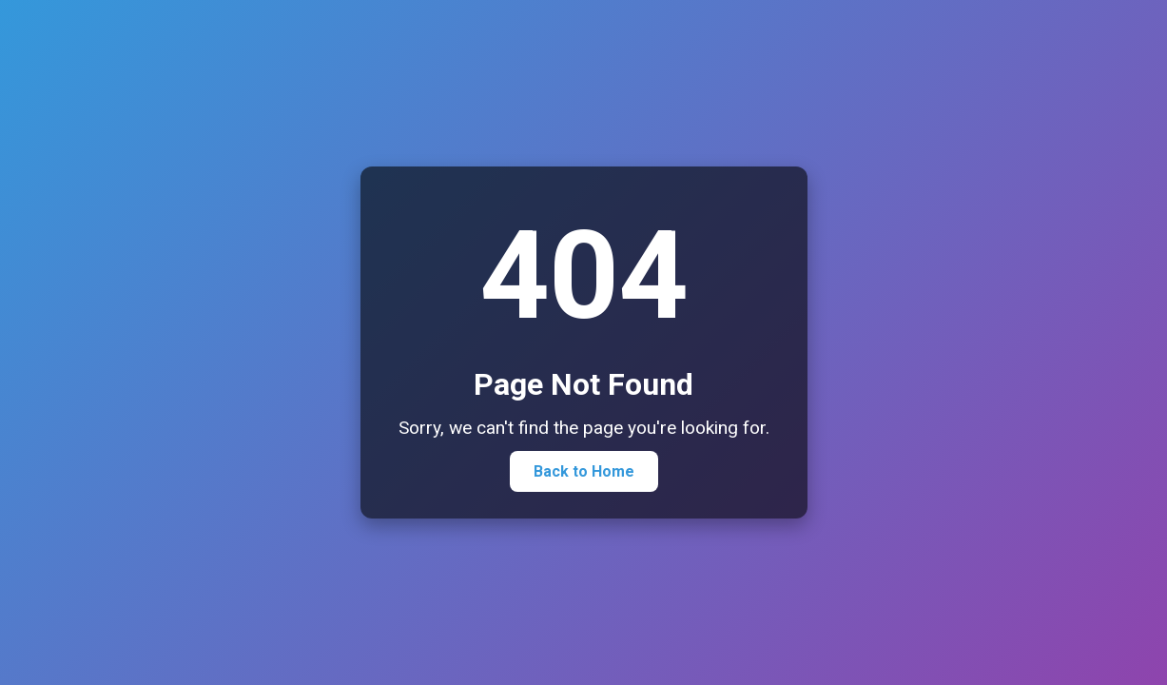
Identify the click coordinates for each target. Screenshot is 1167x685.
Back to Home (584, 471)
